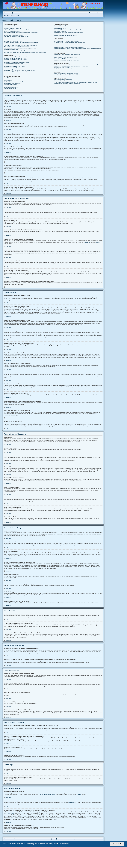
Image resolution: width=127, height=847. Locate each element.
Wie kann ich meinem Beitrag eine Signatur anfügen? (15, 59)
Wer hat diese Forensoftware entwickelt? (63, 79)
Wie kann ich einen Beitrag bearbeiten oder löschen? (15, 58)
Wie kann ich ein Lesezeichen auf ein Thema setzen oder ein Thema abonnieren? (71, 66)
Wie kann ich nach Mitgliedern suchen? (62, 58)
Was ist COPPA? (7, 27)
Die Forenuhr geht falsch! (9, 43)
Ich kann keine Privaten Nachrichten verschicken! (64, 39)
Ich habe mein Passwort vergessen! (11, 33)
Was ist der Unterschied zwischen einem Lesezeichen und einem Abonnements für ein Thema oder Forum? (77, 64)
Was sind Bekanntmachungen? (10, 84)
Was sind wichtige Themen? (10, 85)
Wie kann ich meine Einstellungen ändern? (13, 41)
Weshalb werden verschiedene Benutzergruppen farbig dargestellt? (68, 32)
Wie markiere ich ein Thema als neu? (12, 73)
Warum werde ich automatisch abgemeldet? (13, 35)
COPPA (81, 134)
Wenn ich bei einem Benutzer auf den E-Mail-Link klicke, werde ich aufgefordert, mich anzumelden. (25, 52)
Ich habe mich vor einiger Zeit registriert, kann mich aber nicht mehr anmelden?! (21, 32)
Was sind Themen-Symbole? (10, 88)
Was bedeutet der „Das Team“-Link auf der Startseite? (65, 35)
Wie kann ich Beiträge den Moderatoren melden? (14, 69)
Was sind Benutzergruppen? (60, 28)
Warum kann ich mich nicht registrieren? (12, 28)
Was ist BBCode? (7, 77)
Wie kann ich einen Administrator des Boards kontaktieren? (67, 83)
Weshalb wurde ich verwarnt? (10, 67)
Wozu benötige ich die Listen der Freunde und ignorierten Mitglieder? (69, 47)
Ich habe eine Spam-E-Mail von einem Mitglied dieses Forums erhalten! (69, 42)
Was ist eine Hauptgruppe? (60, 33)
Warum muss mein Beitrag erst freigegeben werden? (15, 71)
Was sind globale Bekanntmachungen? (12, 83)
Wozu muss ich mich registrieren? (11, 25)
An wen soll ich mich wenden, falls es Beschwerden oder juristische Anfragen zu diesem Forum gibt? (75, 82)
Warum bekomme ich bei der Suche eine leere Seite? (65, 57)
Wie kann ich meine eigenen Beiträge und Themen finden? (66, 60)
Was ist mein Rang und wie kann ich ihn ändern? (14, 50)
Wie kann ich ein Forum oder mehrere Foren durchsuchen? (67, 54)
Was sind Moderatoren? (59, 27)
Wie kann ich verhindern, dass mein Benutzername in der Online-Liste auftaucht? (21, 42)
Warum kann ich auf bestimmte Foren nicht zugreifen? (15, 65)
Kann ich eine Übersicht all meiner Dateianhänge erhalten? (66, 74)
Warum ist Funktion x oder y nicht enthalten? (63, 80)
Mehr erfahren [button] (64, 844)
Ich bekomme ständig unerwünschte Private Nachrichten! (66, 41)
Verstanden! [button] (117, 844)
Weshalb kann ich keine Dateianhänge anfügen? (14, 66)
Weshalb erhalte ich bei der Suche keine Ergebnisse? (65, 56)
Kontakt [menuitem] (53, 839)
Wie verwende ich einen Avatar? (11, 49)
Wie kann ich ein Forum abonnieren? (62, 67)
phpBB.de (97, 242)
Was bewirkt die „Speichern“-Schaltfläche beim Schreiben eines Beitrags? (20, 70)
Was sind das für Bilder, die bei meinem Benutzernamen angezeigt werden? (20, 48)
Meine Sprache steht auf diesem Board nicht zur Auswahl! (16, 46)
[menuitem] (13, 13)
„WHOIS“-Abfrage (10, 813)
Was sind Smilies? (8, 80)
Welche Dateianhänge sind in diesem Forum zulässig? (66, 73)
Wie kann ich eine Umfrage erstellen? (12, 60)
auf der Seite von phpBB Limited (47, 794)
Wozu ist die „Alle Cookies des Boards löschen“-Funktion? (16, 36)
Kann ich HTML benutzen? (9, 79)
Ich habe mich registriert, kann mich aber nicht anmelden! (16, 29)
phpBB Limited (87, 242)
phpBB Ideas (71, 802)
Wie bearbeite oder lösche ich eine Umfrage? (13, 63)
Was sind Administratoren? (60, 25)
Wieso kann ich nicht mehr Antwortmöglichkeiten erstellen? (16, 62)
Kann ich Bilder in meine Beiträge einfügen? (13, 81)
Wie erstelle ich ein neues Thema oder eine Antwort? (15, 56)
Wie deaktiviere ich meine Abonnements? (63, 68)
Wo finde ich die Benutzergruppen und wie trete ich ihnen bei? (67, 29)
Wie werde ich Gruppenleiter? (60, 31)
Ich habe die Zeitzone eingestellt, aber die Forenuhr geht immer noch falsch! (20, 45)
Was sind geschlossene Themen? (11, 87)
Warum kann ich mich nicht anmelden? (12, 31)
